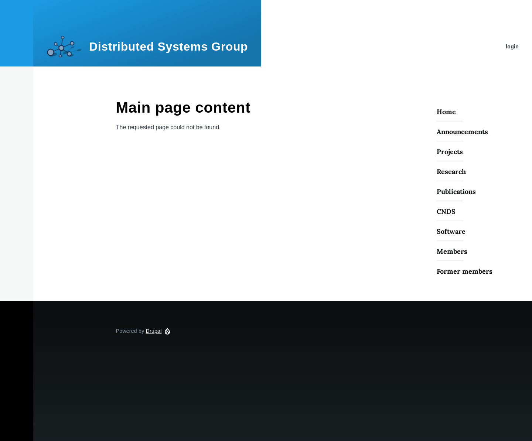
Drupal (154, 331)
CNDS (446, 211)
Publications (456, 191)
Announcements (462, 131)
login (512, 46)
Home (446, 111)
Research (451, 171)
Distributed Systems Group (168, 46)
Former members (464, 271)
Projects (450, 151)
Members (452, 251)
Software (451, 231)
